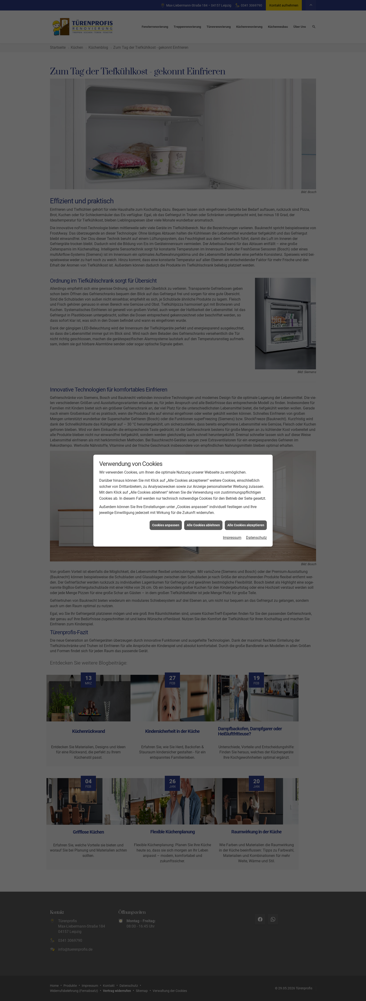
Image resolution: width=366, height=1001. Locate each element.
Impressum (232, 537)
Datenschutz (256, 537)
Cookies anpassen (165, 525)
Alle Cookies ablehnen (203, 525)
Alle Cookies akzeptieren (245, 525)
